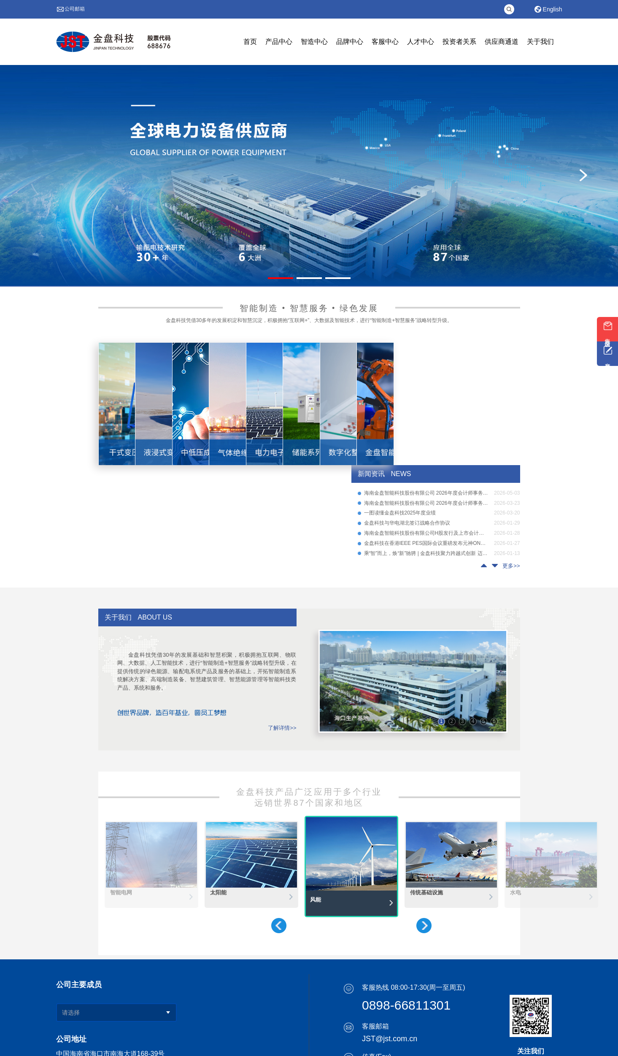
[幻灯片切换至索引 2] (309, 278)
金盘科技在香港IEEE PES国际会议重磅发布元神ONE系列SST (426, 543)
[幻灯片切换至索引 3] (338, 278)
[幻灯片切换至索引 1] (280, 278)
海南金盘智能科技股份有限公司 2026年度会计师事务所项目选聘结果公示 (426, 493)
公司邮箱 (75, 9)
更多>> (511, 566)
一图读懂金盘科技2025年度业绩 (400, 513)
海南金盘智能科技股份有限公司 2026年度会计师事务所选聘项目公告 (426, 503)
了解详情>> (282, 728)
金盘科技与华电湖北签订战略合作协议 (407, 523)
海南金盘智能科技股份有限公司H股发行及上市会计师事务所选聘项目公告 (426, 533)
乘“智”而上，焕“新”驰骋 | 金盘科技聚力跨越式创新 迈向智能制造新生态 (426, 553)
